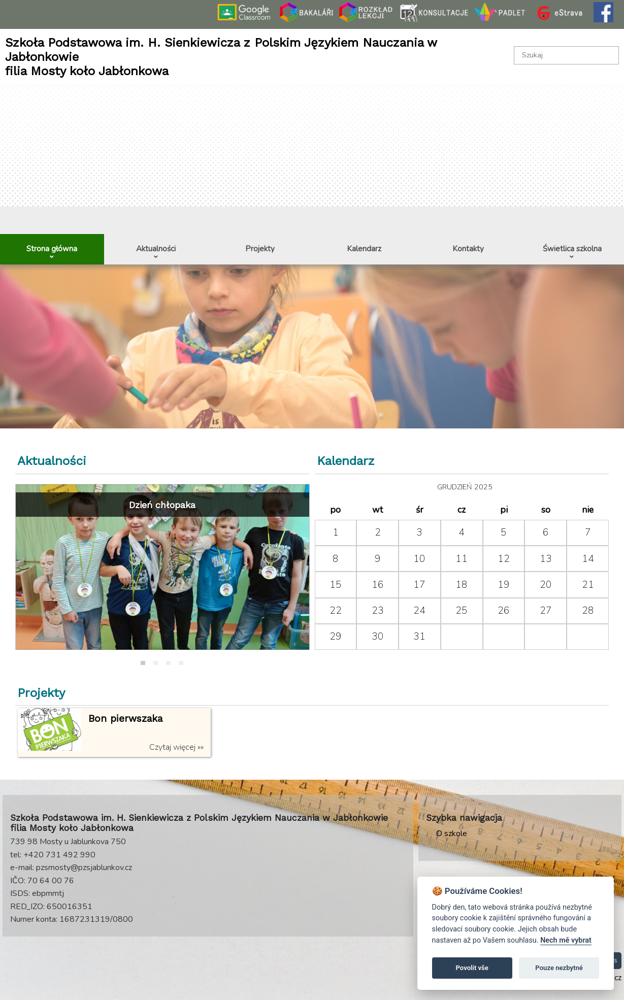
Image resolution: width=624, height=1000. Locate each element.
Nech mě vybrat (566, 940)
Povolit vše (472, 968)
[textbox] (566, 55)
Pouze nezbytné (559, 968)
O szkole (451, 833)
